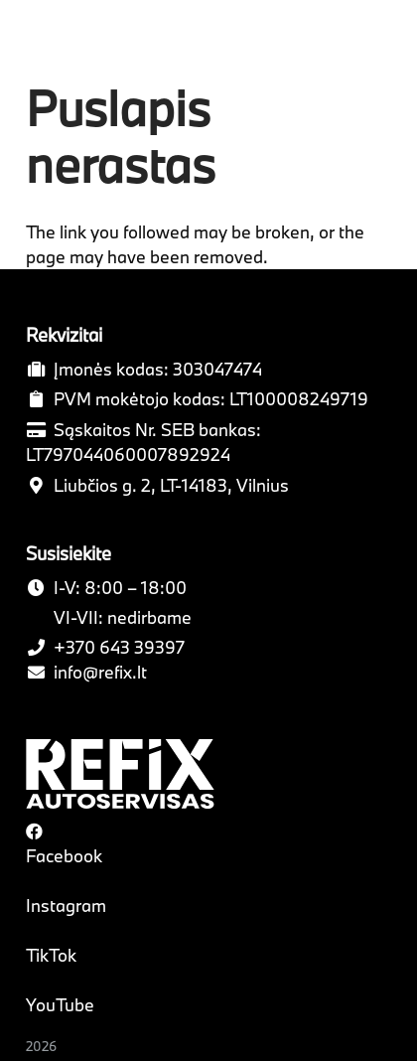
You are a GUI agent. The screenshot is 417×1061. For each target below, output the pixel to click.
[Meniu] (387, 40)
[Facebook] (34, 831)
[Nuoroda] (71, 40)
